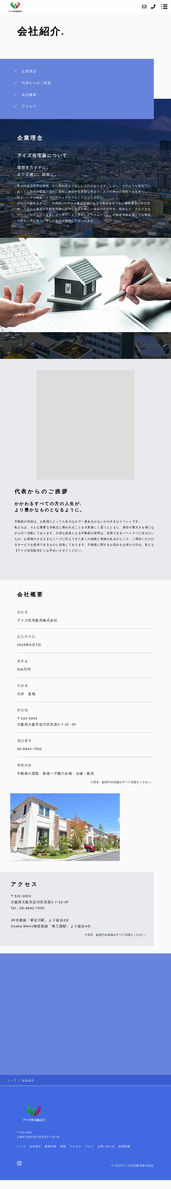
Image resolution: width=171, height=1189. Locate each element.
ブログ (89, 1146)
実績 (63, 1146)
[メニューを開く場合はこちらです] (164, 6)
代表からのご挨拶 (36, 83)
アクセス (29, 106)
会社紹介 (35, 1146)
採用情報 (124, 1146)
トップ (21, 1146)
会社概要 (29, 95)
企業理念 (29, 71)
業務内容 (51, 1146)
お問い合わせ (106, 1146)
